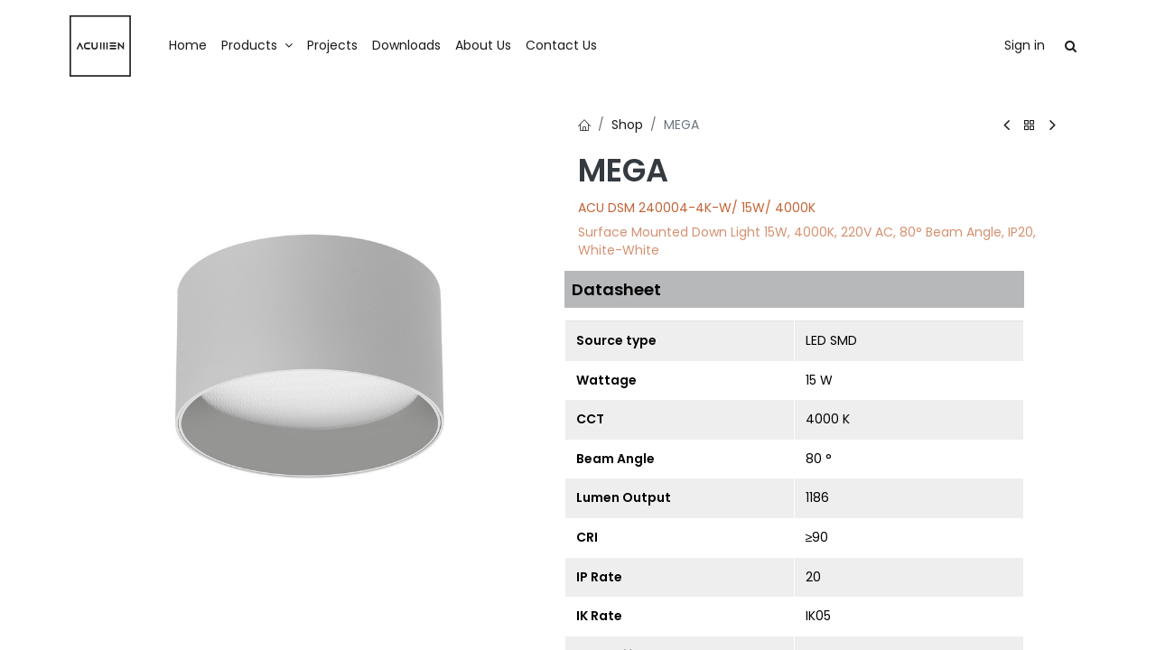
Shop (627, 125)
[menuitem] (188, 46)
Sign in (1024, 45)
